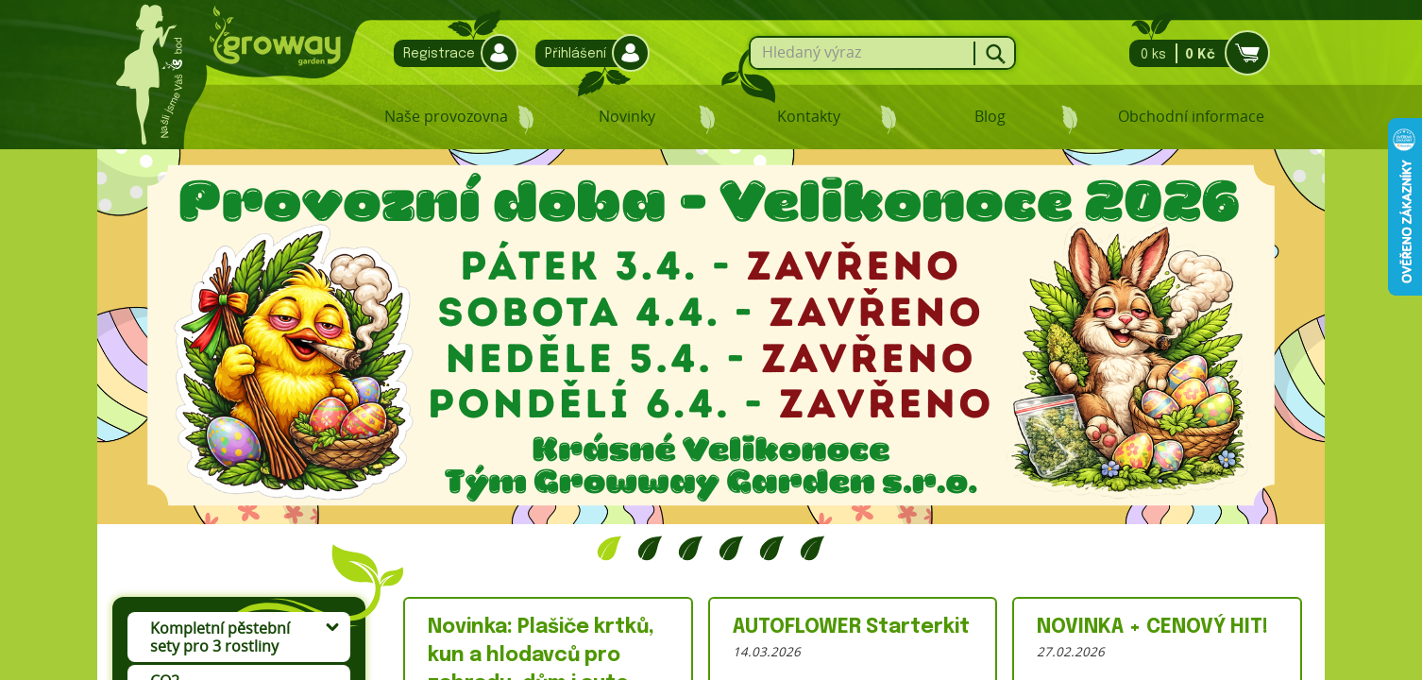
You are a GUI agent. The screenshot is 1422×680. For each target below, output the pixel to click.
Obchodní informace (1191, 116)
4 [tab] (731, 548)
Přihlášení (588, 53)
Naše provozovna (446, 116)
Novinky (627, 116)
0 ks (1194, 53)
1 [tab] (609, 548)
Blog (990, 116)
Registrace (451, 53)
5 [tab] (772, 548)
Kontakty (808, 116)
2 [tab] (650, 548)
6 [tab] (812, 548)
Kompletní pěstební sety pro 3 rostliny (220, 637)
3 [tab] (690, 548)
